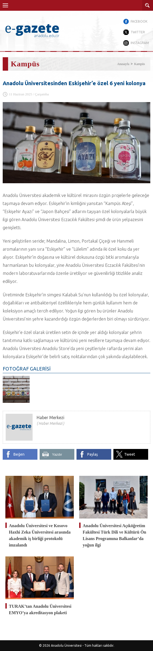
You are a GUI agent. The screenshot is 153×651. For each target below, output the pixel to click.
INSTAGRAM (140, 43)
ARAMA (147, 5)
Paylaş (92, 454)
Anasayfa (123, 64)
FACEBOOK (139, 21)
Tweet (129, 454)
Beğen (19, 454)
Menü (5, 5)
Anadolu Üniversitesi (66, 645)
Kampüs (139, 64)
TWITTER (138, 32)
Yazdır (57, 454)
